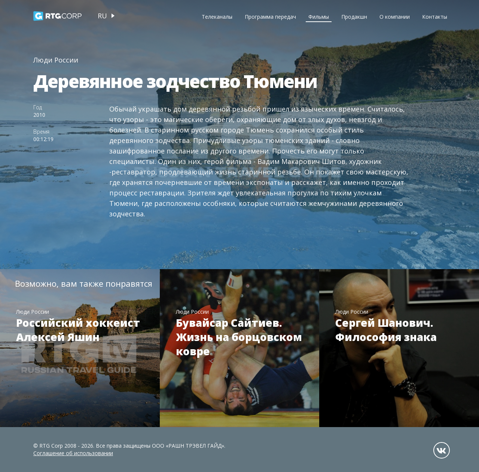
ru (102, 15)
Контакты (434, 16)
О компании (394, 16)
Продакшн (354, 16)
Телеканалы (217, 16)
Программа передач (270, 16)
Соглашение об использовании (73, 453)
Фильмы (318, 16)
